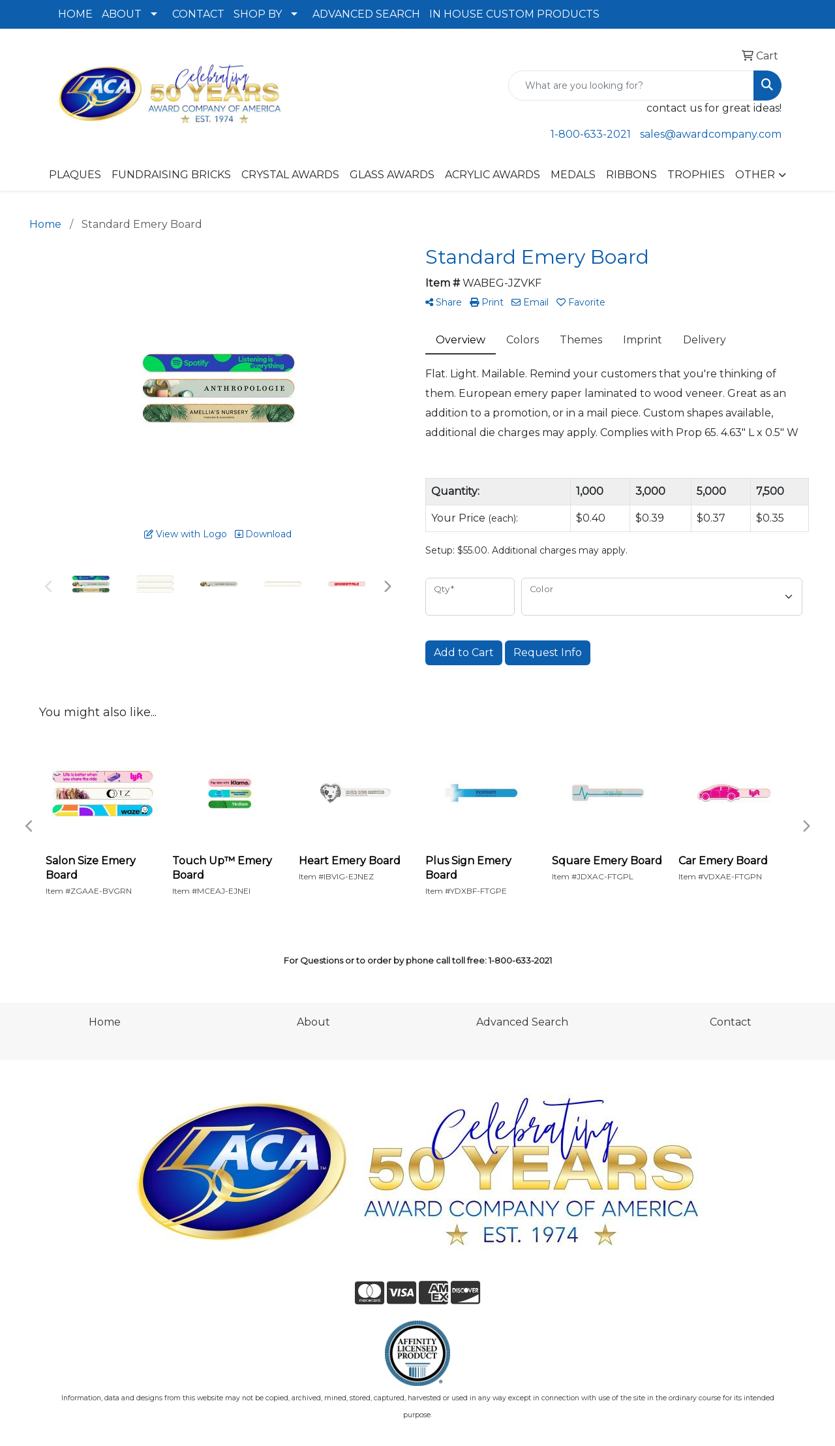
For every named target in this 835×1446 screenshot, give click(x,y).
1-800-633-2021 (591, 134)
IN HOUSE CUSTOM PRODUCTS (514, 14)
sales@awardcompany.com (711, 134)
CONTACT (198, 14)
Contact (731, 1022)
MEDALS (573, 174)
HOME (75, 14)
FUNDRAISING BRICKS (171, 174)
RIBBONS (631, 174)
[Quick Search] (631, 86)
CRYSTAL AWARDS (290, 174)
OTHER (755, 174)
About (313, 1022)
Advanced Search (522, 1022)
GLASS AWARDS (392, 174)
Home (105, 1022)
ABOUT (122, 14)
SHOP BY (258, 14)
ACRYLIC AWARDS (492, 174)
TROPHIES (696, 174)
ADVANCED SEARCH (366, 14)
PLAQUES (75, 174)
